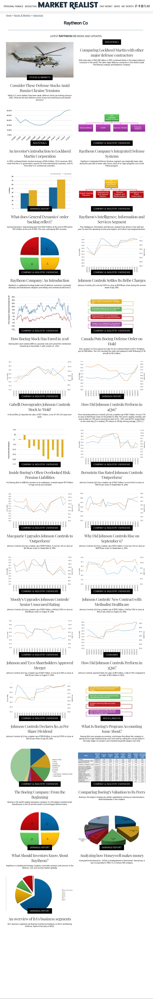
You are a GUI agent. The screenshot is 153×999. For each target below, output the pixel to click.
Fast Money (106, 6)
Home (9, 15)
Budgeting (31, 6)
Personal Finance (13, 6)
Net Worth (127, 6)
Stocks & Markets (22, 15)
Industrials (38, 15)
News (117, 6)
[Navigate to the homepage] (68, 5)
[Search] (136, 5)
